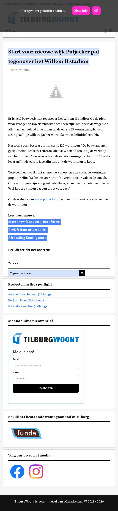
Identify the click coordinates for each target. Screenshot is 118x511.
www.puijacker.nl (47, 199)
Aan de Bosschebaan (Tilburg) (29, 294)
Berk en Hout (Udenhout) (26, 300)
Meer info (80, 10)
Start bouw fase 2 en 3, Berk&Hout (34, 222)
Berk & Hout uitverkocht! (28, 230)
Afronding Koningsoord (27, 238)
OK (96, 10)
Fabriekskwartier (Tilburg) (27, 306)
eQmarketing (73, 501)
